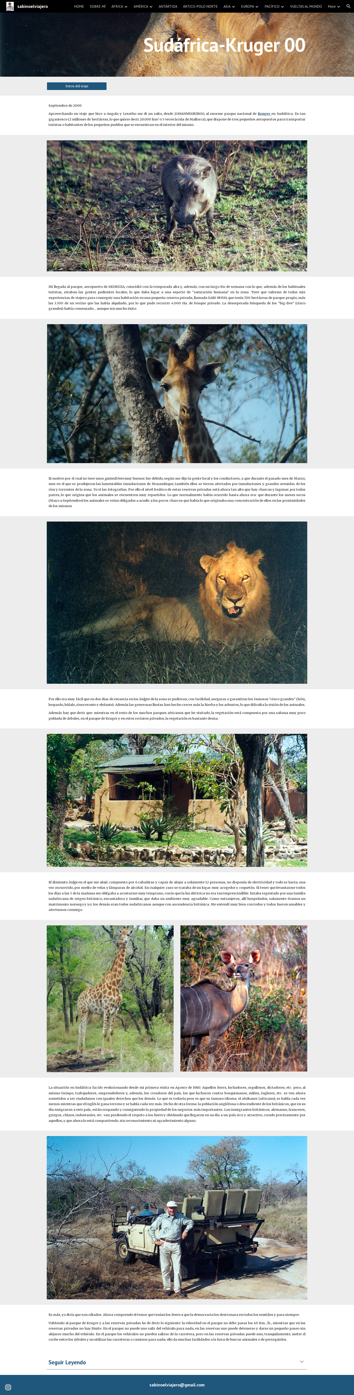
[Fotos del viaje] (77, 86)
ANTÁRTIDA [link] (168, 6)
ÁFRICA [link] (117, 6)
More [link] (332, 6)
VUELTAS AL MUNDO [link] (306, 6)
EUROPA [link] (247, 6)
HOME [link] (79, 6)
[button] (348, 6)
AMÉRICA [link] (141, 6)
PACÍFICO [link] (272, 6)
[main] (177, 44)
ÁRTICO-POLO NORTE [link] (200, 6)
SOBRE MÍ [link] (98, 6)
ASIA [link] (227, 6)
